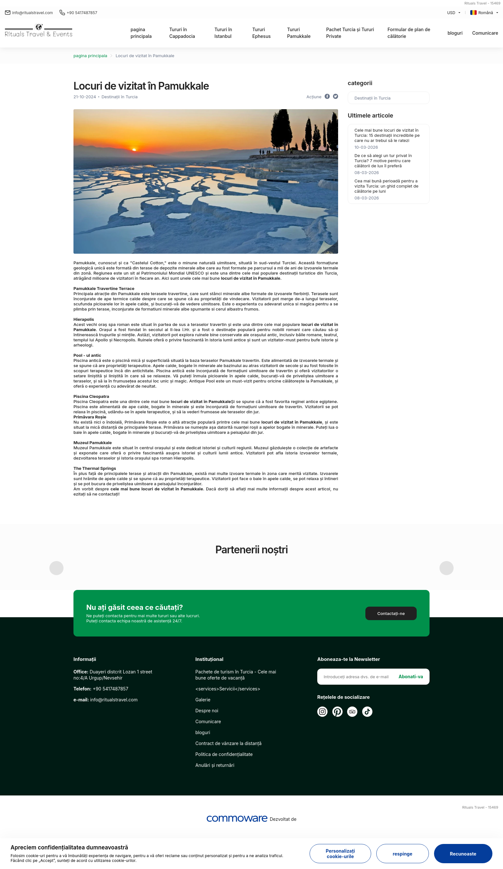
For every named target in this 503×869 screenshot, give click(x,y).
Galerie (202, 739)
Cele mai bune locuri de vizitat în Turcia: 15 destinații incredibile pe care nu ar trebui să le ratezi (387, 135)
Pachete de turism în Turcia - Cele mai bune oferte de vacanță (235, 714)
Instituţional (209, 699)
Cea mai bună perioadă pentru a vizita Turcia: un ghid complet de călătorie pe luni (386, 186)
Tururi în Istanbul (223, 33)
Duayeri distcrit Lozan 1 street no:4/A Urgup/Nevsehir (112, 714)
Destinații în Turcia (119, 96)
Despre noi (206, 750)
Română (481, 12)
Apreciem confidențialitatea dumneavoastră (69, 847)
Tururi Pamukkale (299, 33)
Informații (84, 699)
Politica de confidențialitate (224, 794)
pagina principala (141, 33)
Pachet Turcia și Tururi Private (350, 33)
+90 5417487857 (78, 12)
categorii (360, 83)
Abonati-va (410, 716)
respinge (402, 853)
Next (446, 588)
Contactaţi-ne (391, 653)
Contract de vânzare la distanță (228, 783)
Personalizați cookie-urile (340, 853)
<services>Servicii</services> (227, 728)
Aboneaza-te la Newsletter (348, 699)
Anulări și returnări (214, 805)
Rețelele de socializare (343, 737)
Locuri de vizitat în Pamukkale (144, 55)
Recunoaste (463, 853)
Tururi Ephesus (261, 33)
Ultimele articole (370, 115)
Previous (56, 588)
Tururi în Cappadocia (182, 33)
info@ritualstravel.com (29, 12)
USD (451, 12)
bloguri (455, 33)
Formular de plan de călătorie (409, 33)
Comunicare (485, 33)
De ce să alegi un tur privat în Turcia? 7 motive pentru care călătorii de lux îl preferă (383, 160)
